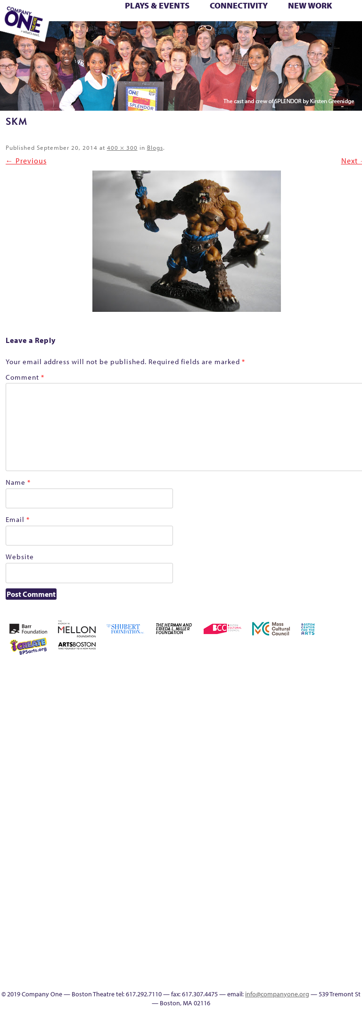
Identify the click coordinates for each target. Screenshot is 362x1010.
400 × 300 (122, 147)
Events (321, 956)
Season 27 (308, 820)
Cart (321, 707)
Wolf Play (102, 36)
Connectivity (239, 5)
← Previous (26, 160)
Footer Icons (157, 36)
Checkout (335, 707)
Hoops (322, 764)
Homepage (308, 764)
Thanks (265, 36)
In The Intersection (322, 944)
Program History (321, 888)
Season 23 (267, 820)
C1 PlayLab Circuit (321, 877)
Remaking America (335, 797)
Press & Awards (322, 36)
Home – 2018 (294, 764)
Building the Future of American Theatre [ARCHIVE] (281, 696)
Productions (198, 36)
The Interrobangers (281, 854)
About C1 (279, 673)
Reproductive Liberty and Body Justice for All (349, 786)
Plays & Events (157, 5)
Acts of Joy (293, 673)
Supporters (293, 36)
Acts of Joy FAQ (307, 673)
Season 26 (294, 820)
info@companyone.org (277, 994)
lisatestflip (239, 797)
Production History (322, 797)
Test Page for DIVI (335, 25)
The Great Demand (253, 854)
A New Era (266, 673)
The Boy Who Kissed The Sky (351, 25)
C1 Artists (225, 36)
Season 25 (280, 820)
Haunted (280, 764)
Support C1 (349, 820)
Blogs (155, 147)
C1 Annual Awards (308, 36)
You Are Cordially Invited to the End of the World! (132, 36)
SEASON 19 (252, 36)
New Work (310, 5)
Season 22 (253, 820)
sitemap (143, 36)
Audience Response (321, 933)
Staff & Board (335, 820)
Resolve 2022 (239, 820)
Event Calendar (185, 36)
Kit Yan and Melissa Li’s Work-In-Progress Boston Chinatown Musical (349, 741)
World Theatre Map (322, 911)
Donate (225, 764)
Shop (321, 820)
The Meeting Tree (89, 36)
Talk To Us (211, 36)
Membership (253, 797)
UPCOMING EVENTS (321, 899)
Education (170, 36)
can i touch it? (308, 707)
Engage (238, 36)
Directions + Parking (282, 36)
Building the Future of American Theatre (267, 696)
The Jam (74, 36)
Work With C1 (116, 36)
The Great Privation (267, 854)
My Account (280, 797)
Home (226, 673)
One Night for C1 (308, 797)
